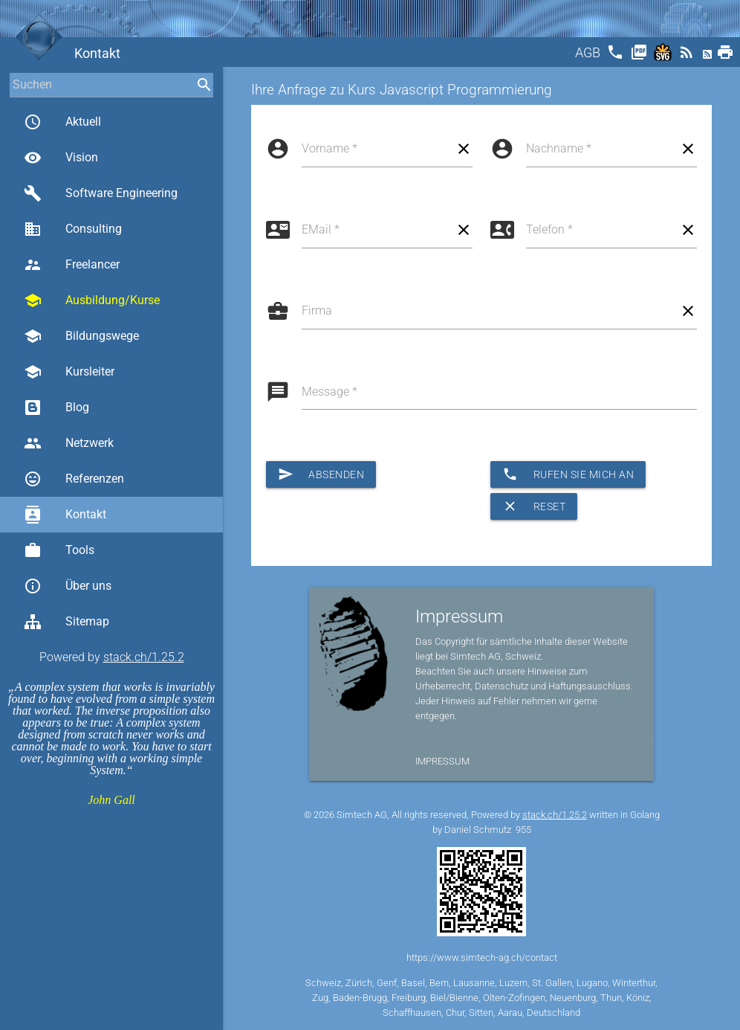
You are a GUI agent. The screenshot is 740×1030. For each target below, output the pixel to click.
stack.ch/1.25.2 (143, 657)
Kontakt (65, 514)
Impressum (442, 761)
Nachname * (558, 148)
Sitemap (66, 622)
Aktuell (62, 122)
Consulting (73, 229)
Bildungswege (81, 336)
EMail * (321, 229)
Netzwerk (69, 443)
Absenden (321, 474)
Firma (317, 310)
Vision (61, 158)
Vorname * (329, 148)
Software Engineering (101, 193)
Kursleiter (69, 372)
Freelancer (72, 265)
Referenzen (74, 479)
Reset (533, 506)
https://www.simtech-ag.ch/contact (481, 957)
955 (523, 829)
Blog (56, 407)
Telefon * (549, 229)
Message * (329, 391)
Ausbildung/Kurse (92, 300)
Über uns (67, 586)
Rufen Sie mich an (568, 474)
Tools (59, 550)
